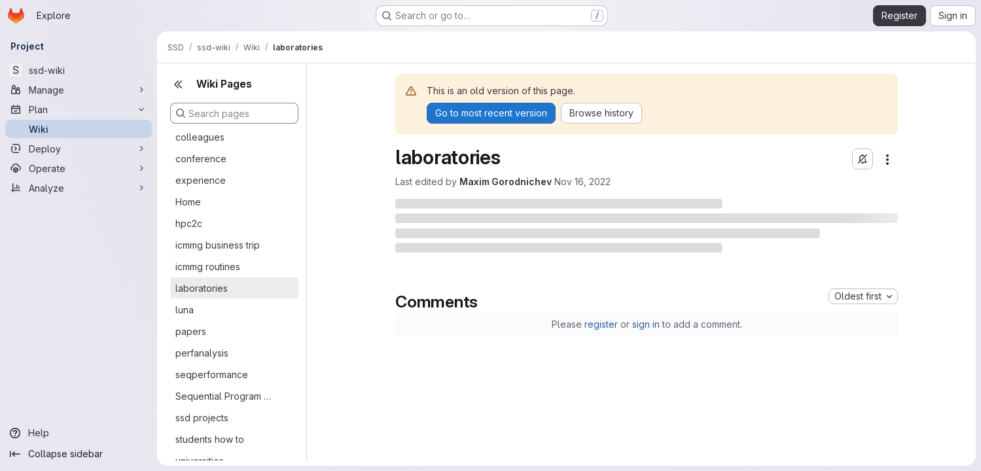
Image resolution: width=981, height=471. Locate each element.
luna (184, 309)
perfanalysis (201, 352)
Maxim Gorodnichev (505, 181)
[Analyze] (78, 188)
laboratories (201, 288)
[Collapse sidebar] (78, 454)
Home (188, 201)
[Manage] (78, 89)
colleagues (199, 137)
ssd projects (201, 417)
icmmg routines (207, 266)
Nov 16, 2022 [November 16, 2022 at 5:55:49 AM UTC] (582, 181)
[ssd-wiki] (78, 70)
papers (190, 331)
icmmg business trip (217, 245)
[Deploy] (78, 148)
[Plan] (78, 109)
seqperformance (211, 374)
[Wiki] (78, 129)
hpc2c (188, 223)
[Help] (78, 433)
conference (200, 158)
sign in (646, 324)
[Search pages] (234, 113)
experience (200, 180)
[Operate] (78, 168)
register (601, 324)
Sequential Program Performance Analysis (223, 396)
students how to (209, 439)
